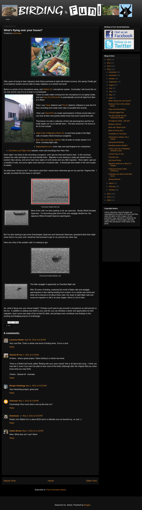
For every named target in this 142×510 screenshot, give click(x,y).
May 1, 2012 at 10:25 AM (36, 386)
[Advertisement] (119, 244)
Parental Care (114, 157)
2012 (109, 69)
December (113, 72)
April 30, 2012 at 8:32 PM (35, 340)
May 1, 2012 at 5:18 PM (29, 401)
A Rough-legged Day (116, 112)
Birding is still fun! (115, 124)
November (113, 75)
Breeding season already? (118, 145)
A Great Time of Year (116, 154)
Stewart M (13, 355)
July (110, 88)
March (111, 183)
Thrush (65, 105)
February (112, 186)
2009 (109, 200)
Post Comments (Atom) (56, 490)
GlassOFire (49, 113)
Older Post (91, 480)
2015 (109, 60)
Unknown (13, 401)
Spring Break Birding (116, 142)
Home (8, 19)
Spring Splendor (114, 179)
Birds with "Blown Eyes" (117, 127)
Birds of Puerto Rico (116, 130)
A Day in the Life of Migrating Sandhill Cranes (119, 150)
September (113, 82)
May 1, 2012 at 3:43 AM (29, 355)
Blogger (87, 505)
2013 (109, 66)
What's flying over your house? (120, 101)
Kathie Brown (15, 431)
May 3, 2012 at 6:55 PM (33, 416)
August (111, 85)
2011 (109, 194)
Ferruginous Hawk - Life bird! (119, 121)
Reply (11, 347)
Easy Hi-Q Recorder (51, 97)
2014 (109, 63)
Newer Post (10, 480)
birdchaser (17, 33)
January (112, 190)
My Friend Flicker (115, 160)
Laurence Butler (16, 340)
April (111, 98)
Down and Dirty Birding (117, 109)
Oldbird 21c (48, 89)
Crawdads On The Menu (117, 134)
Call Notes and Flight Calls (20, 151)
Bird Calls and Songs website (48, 140)
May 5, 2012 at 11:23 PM (32, 431)
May (110, 95)
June (111, 91)
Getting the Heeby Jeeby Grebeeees (118, 170)
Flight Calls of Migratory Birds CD (50, 133)
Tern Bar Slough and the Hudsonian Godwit (117, 117)
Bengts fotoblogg (17, 386)
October (112, 79)
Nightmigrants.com (44, 147)
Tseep (48, 105)
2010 (109, 197)
